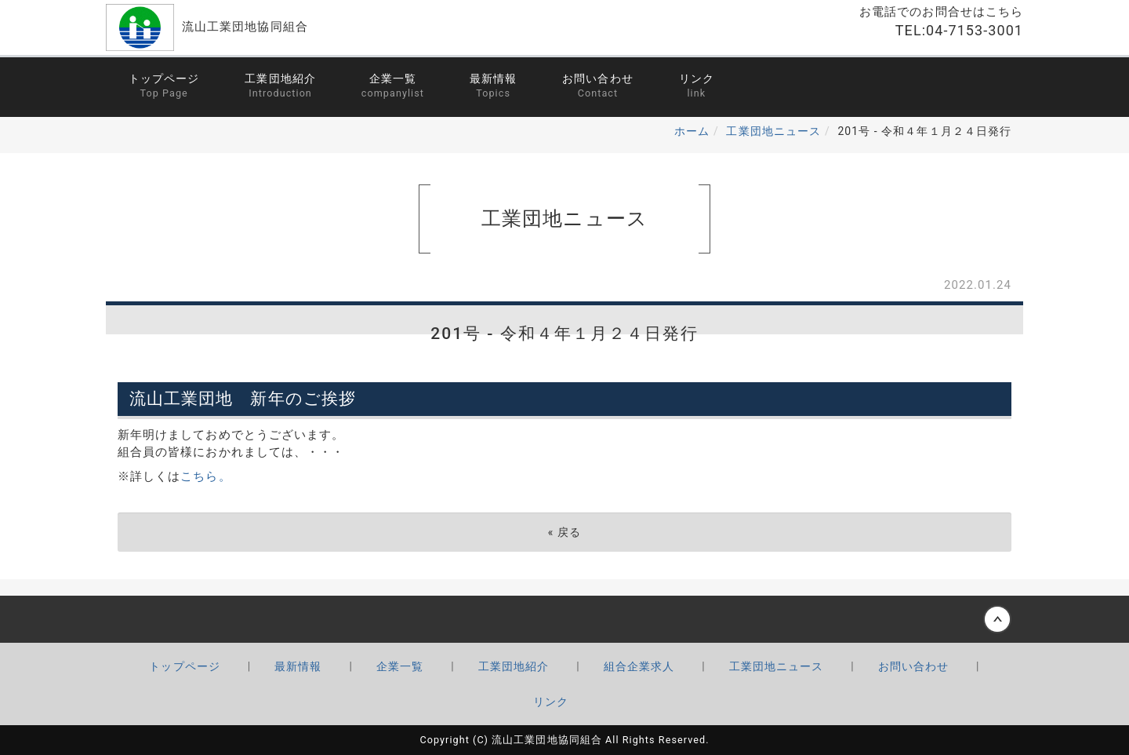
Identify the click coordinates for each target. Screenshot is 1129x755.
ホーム (692, 131)
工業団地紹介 (280, 86)
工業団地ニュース (773, 131)
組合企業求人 (639, 666)
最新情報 (493, 86)
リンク (696, 86)
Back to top (564, 619)
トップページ (164, 86)
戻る (564, 532)
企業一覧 (392, 86)
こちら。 (205, 476)
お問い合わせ (597, 86)
